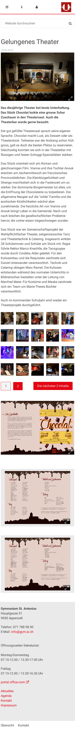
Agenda (6, 696)
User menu (37, 7)
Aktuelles (7, 691)
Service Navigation (22, 7)
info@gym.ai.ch (22, 632)
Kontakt (6, 700)
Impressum (9, 705)
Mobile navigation (7, 7)
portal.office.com (13, 682)
